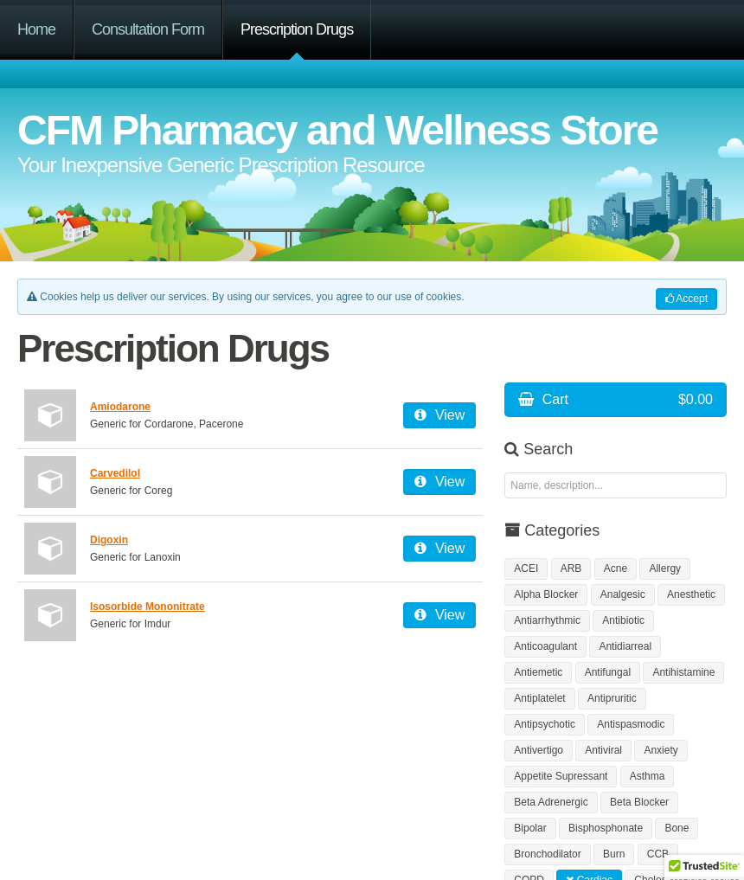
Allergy (665, 568)
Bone (676, 828)
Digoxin (109, 540)
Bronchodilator (547, 854)
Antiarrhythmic (547, 620)
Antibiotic (623, 620)
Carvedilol (115, 473)
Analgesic (622, 594)
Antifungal (608, 672)
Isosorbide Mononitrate (147, 607)
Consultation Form (148, 29)
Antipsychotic (544, 724)
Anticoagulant (545, 646)
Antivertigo (538, 750)
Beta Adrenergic (550, 802)
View (439, 415)
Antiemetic (538, 672)
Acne (615, 568)
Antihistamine (683, 672)
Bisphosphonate (605, 828)
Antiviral (603, 750)
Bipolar (530, 828)
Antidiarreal (625, 646)
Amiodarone (120, 407)
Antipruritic (612, 698)
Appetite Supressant (560, 776)
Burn (614, 854)
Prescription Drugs (297, 29)
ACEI (526, 568)
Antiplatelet (539, 698)
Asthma (647, 776)
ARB (571, 568)
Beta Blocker (639, 802)
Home (36, 29)
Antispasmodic (630, 724)
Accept (686, 298)
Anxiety (660, 750)
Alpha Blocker (546, 594)
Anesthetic (691, 594)
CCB (658, 854)
